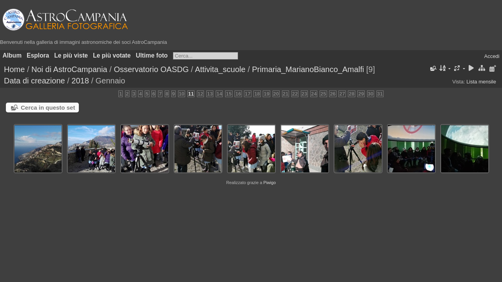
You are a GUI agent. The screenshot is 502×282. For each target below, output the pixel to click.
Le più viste (71, 55)
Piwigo (269, 182)
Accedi (491, 56)
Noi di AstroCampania (69, 69)
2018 (80, 80)
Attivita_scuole (220, 69)
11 (191, 94)
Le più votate (112, 55)
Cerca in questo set (48, 107)
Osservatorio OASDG (151, 69)
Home (14, 69)
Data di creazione (34, 80)
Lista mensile (481, 82)
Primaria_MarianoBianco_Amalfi (308, 69)
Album (12, 55)
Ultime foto (151, 55)
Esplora (38, 55)
